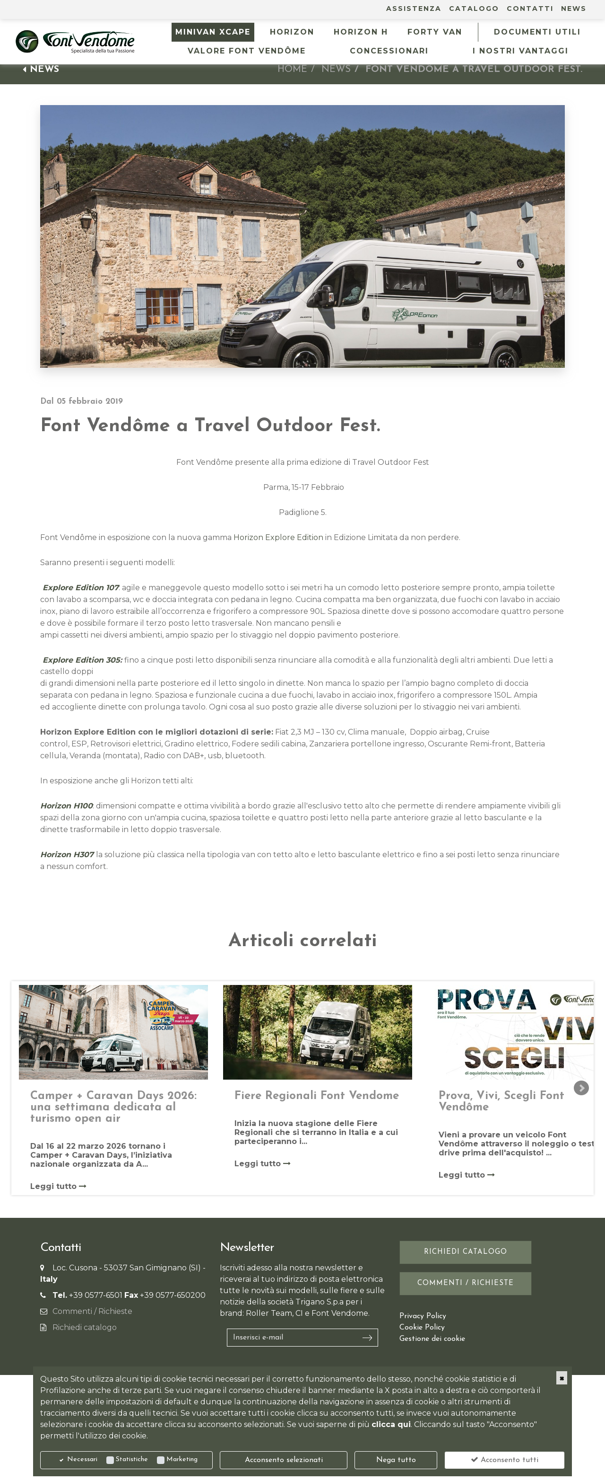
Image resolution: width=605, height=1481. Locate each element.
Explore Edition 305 (80, 660)
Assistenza (413, 8)
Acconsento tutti (504, 1459)
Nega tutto (396, 1460)
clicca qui (391, 1424)
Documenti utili (537, 31)
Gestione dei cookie (432, 1339)
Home (292, 69)
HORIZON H (361, 31)
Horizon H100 (66, 805)
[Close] (561, 1377)
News (574, 8)
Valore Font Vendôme (247, 50)
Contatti (530, 8)
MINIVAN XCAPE (213, 31)
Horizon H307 (67, 854)
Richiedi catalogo (84, 1327)
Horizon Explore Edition (278, 537)
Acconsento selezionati (284, 1460)
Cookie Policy (422, 1327)
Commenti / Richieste (92, 1311)
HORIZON (292, 31)
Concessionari (389, 50)
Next (581, 1088)
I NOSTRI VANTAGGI (521, 50)
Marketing (182, 1459)
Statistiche (132, 1459)
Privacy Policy (422, 1316)
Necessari (82, 1459)
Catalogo (474, 8)
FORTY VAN (434, 31)
